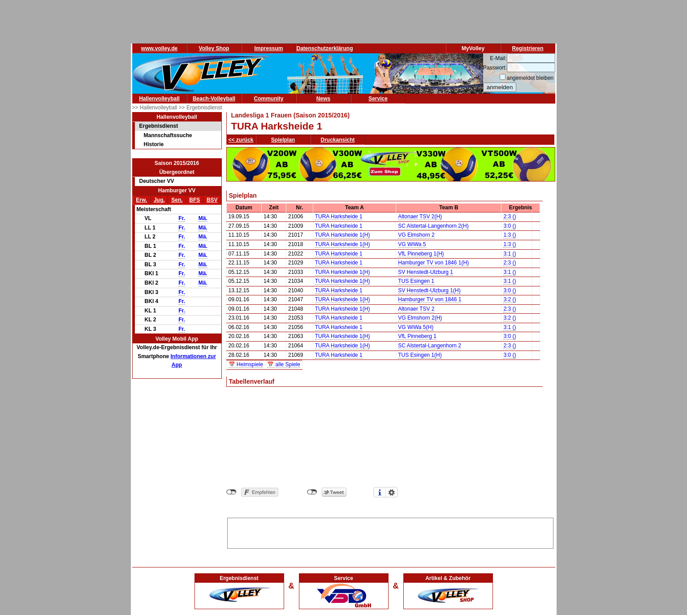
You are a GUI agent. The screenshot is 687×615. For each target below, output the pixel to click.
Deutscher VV (156, 181)
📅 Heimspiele (246, 364)
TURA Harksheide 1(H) (342, 235)
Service (378, 98)
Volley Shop (214, 48)
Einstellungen (391, 492)
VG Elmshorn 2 (416, 235)
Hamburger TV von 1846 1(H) (433, 263)
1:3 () (509, 235)
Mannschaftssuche (168, 135)
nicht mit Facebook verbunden (231, 492)
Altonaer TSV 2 (416, 309)
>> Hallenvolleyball (155, 107)
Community (269, 98)
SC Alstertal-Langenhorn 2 (429, 345)
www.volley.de (159, 48)
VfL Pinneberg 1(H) (421, 254)
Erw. (141, 200)
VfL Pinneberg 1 (417, 336)
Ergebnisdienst (158, 126)
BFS (194, 200)
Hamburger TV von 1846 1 (429, 299)
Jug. (159, 200)
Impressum (268, 48)
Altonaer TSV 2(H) (420, 216)
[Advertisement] (390, 531)
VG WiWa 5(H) (415, 327)
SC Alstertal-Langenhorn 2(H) (433, 226)
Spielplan (283, 140)
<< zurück (241, 140)
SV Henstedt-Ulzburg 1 (425, 272)
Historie (154, 144)
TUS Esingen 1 (416, 281)
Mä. (203, 218)
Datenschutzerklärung (325, 48)
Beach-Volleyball (214, 98)
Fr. (181, 218)
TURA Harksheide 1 (339, 216)
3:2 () (509, 299)
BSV (212, 200)
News (323, 98)
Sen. (176, 200)
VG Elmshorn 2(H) (420, 318)
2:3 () (509, 216)
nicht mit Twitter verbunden (312, 492)
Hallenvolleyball (159, 98)
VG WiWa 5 (412, 244)
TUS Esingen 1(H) (419, 355)
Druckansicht (338, 140)
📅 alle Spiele (283, 364)
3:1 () (509, 254)
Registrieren (527, 48)
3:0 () (509, 226)
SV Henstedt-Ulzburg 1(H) (429, 290)
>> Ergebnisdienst (200, 107)
